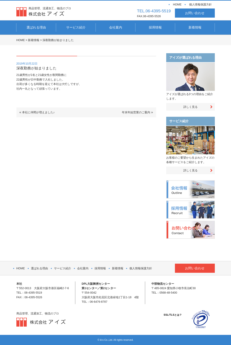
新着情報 (194, 27)
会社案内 (115, 27)
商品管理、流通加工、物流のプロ (50, 11)
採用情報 (155, 27)
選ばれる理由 (36, 27)
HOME (177, 4)
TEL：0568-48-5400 (164, 292)
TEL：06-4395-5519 (29, 292)
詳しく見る (190, 106)
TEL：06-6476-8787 (94, 301)
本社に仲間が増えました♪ (38, 112)
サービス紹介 (76, 27)
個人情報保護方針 (200, 4)
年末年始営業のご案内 (136, 112)
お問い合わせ (194, 13)
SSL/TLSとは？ (173, 314)
